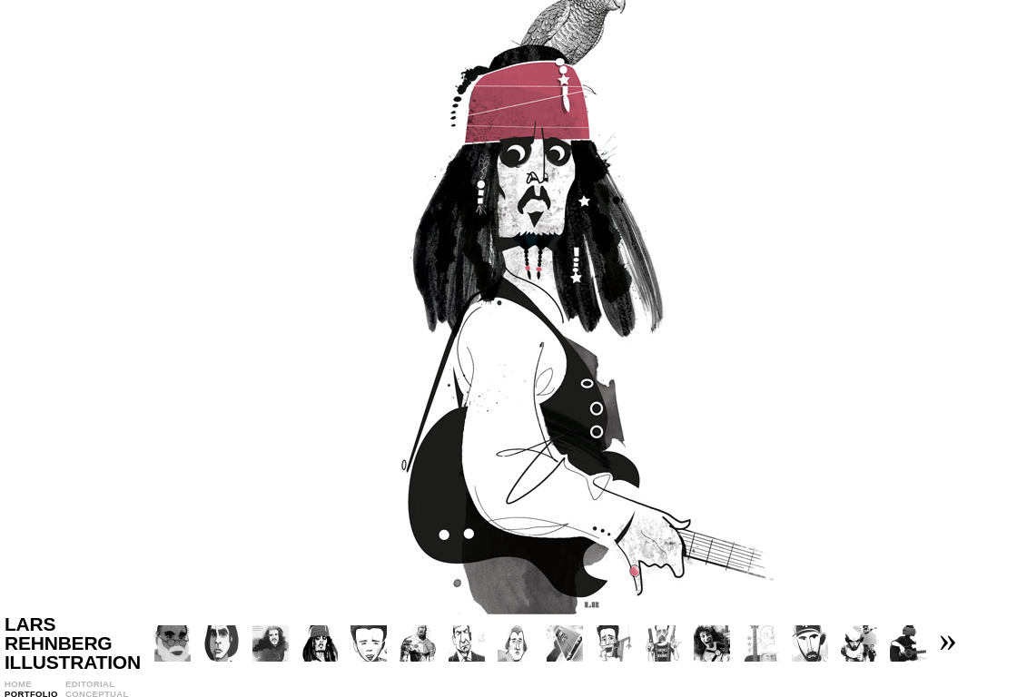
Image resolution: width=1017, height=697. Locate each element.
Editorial (89, 684)
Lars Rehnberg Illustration (73, 643)
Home (18, 684)
